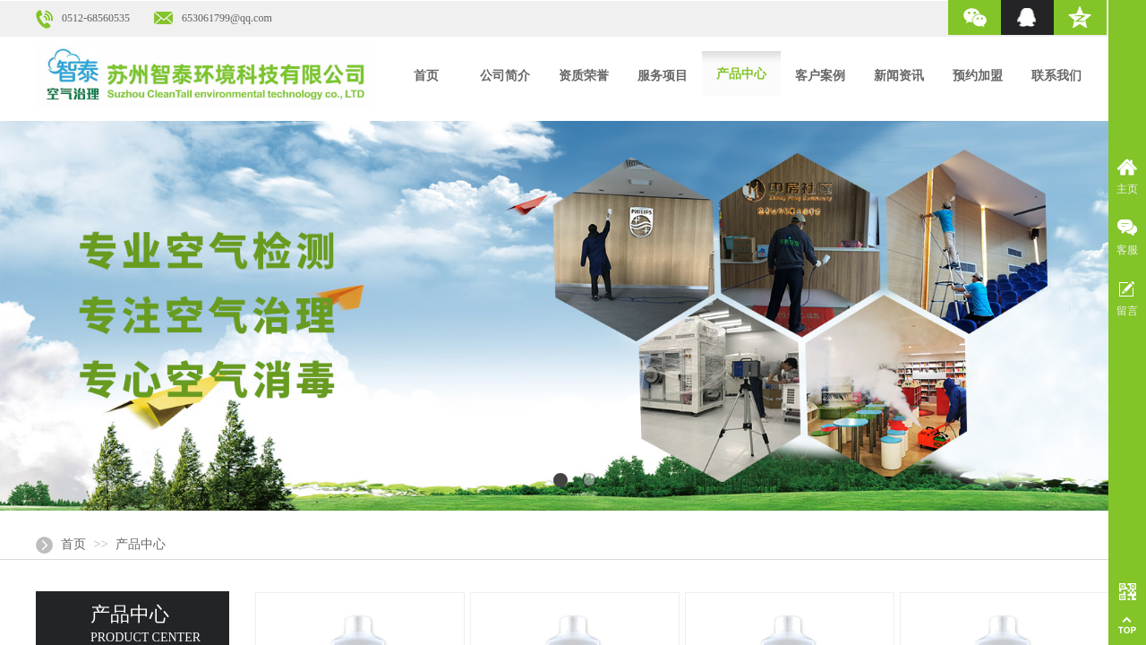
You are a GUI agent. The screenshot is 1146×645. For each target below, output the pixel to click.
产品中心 (140, 544)
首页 (73, 544)
